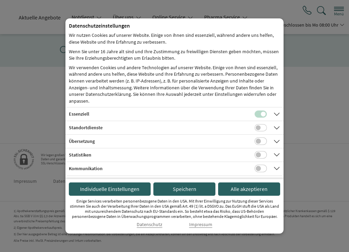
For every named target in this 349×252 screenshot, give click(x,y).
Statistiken (80, 155)
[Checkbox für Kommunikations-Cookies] (261, 168)
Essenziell (79, 114)
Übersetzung (82, 141)
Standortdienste (86, 127)
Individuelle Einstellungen (109, 189)
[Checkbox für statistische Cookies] (261, 155)
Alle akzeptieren (249, 189)
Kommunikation (86, 168)
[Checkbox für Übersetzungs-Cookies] (261, 141)
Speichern (184, 189)
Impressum (200, 224)
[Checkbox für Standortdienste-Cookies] (261, 128)
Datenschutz (149, 224)
